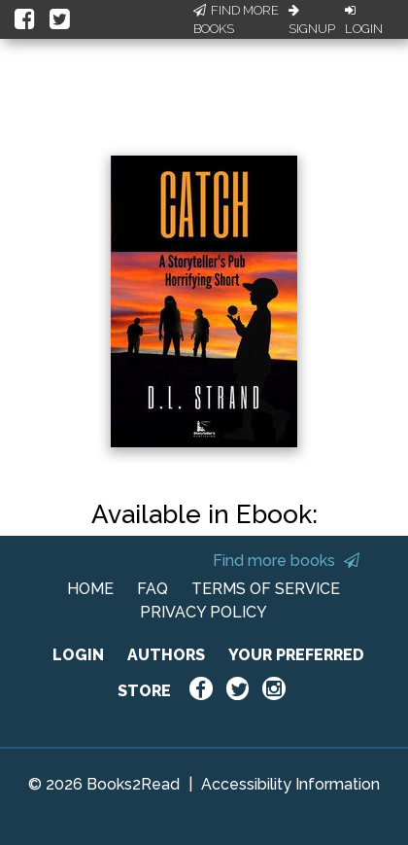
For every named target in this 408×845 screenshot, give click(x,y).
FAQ (152, 589)
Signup (312, 20)
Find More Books (236, 20)
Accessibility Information (290, 784)
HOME (90, 589)
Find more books (286, 560)
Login (364, 20)
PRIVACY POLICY (203, 612)
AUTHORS (166, 655)
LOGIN (78, 655)
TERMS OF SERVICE (265, 589)
